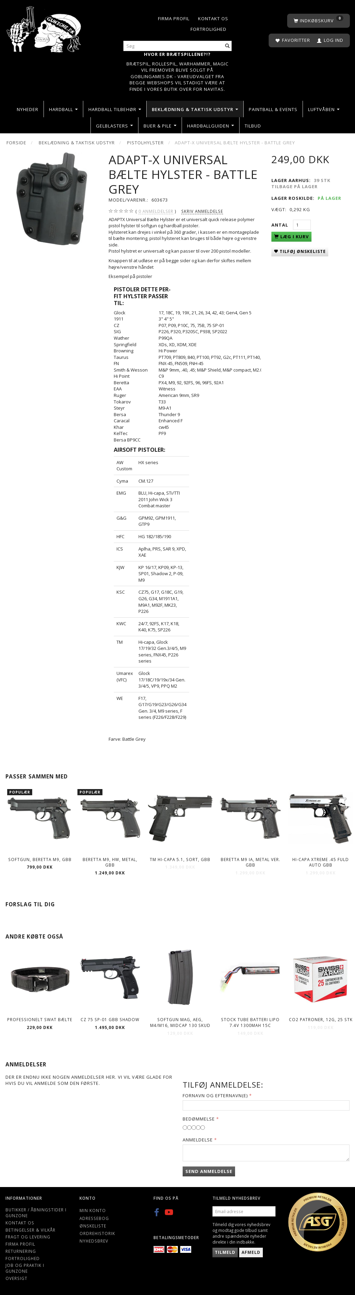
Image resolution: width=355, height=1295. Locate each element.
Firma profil (173, 18)
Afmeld (251, 1252)
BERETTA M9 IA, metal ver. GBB (250, 862)
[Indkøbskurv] (318, 20)
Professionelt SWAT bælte (39, 1019)
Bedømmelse (199, 1119)
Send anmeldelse (208, 1171)
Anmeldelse (198, 1140)
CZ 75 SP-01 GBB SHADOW (110, 1019)
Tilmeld (225, 1252)
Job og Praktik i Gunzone (24, 1268)
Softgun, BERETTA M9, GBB (40, 859)
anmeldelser (155, 211)
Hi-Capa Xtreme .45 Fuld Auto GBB (320, 862)
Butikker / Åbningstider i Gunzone (35, 1212)
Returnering (20, 1251)
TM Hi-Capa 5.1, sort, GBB (180, 859)
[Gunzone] (44, 28)
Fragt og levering (27, 1236)
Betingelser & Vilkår (30, 1230)
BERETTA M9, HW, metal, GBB (110, 862)
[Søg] (227, 46)
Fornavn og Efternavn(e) (215, 1095)
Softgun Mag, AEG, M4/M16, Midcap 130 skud (180, 1022)
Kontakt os (213, 18)
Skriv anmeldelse (202, 211)
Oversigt (16, 1278)
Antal (280, 225)
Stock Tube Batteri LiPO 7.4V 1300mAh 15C (250, 1022)
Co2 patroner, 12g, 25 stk (321, 1019)
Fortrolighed (209, 29)
